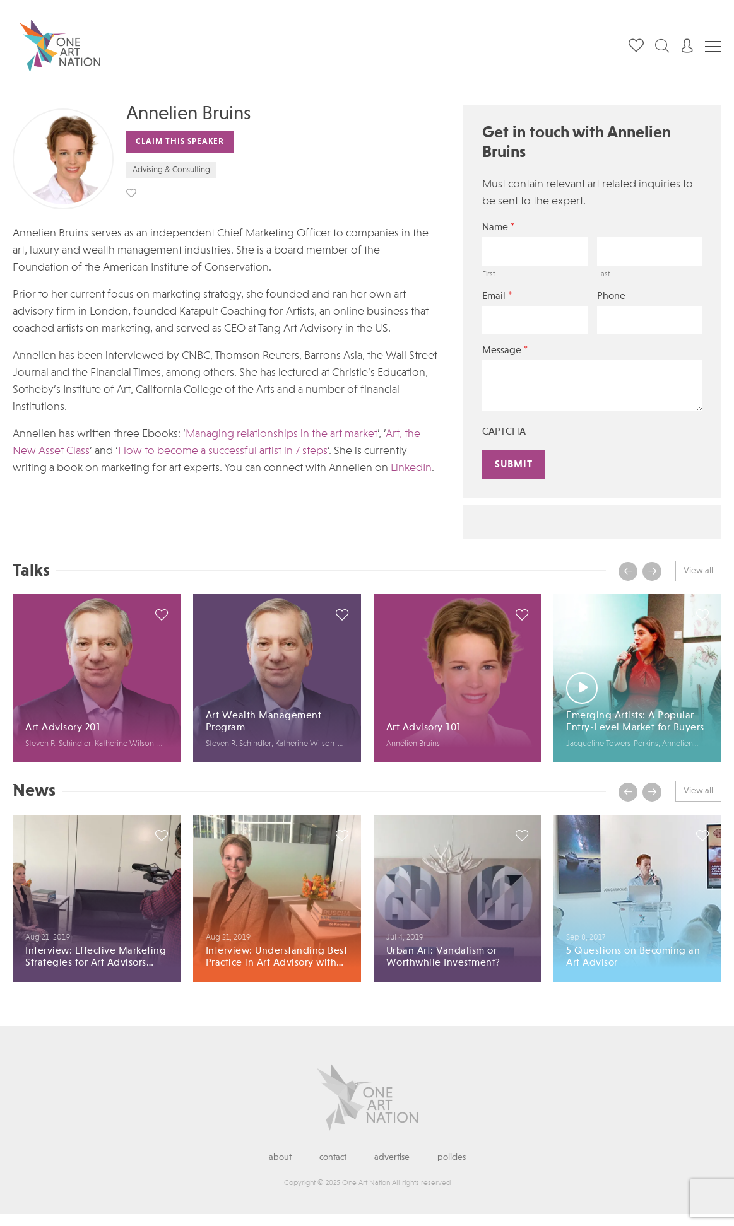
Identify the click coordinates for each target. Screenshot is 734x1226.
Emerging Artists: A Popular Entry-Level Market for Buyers (635, 722)
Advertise (392, 1157)
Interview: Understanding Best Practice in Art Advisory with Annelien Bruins (277, 957)
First (488, 274)
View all (698, 570)
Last (603, 274)
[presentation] (628, 571)
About (280, 1157)
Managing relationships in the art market (281, 434)
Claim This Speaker (180, 141)
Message (505, 350)
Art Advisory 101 (423, 728)
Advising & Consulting (171, 170)
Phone (611, 296)
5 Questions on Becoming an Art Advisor (633, 957)
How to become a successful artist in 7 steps (223, 451)
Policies (451, 1157)
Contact (332, 1157)
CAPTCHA (504, 432)
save (131, 193)
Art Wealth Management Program (264, 722)
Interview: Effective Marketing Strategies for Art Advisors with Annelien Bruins (95, 957)
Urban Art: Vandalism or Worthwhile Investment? (443, 957)
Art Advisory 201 (62, 728)
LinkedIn (411, 468)
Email (497, 296)
